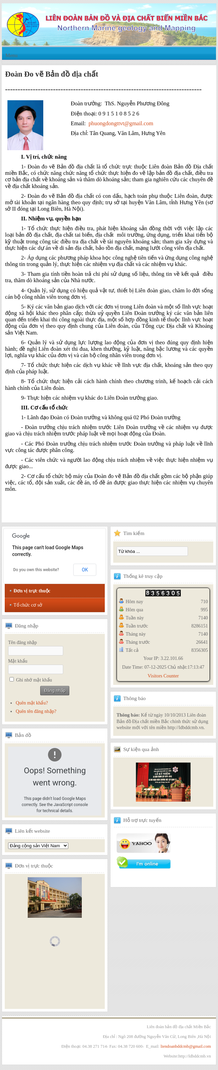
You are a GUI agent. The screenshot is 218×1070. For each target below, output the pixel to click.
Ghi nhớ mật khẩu (34, 680)
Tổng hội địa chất (38, 845)
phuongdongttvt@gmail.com (121, 123)
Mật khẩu (17, 661)
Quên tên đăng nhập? (36, 711)
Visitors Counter (163, 675)
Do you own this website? (36, 569)
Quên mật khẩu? (32, 702)
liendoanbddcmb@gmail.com (186, 1046)
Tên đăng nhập (22, 642)
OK (85, 569)
